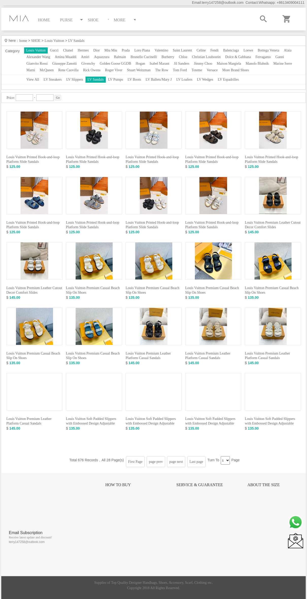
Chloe (183, 57)
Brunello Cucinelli (144, 57)
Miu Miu (110, 50)
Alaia (287, 50)
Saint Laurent (182, 50)
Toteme (197, 70)
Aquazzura (101, 57)
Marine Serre (282, 63)
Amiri (85, 57)
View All (32, 79)
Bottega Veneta (268, 50)
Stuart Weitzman (138, 70)
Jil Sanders (181, 63)
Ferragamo (263, 57)
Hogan (140, 63)
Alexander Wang (38, 57)
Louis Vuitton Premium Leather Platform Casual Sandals (148, 355)
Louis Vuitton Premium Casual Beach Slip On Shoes (93, 290)
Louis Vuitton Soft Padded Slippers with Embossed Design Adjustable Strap (91, 423)
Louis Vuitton (54, 41)
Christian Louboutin (206, 57)
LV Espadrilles (228, 79)
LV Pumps (115, 79)
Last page (196, 462)
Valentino (161, 50)
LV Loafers (184, 79)
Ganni (279, 57)
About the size (263, 485)
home (23, 41)
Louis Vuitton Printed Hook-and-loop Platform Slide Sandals (33, 159)
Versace (212, 70)
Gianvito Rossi (37, 63)
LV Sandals (76, 41)
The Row (161, 70)
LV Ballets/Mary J (159, 79)
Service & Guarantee (199, 485)
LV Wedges (205, 79)
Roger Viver (114, 70)
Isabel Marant (159, 63)
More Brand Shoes (235, 70)
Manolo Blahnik (257, 63)
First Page (135, 462)
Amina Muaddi (65, 57)
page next (176, 462)
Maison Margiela (229, 63)
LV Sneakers (53, 79)
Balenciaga (231, 50)
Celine (201, 50)
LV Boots (134, 79)
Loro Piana (142, 50)
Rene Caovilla (68, 70)
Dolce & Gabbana (238, 57)
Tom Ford (180, 70)
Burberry (167, 57)
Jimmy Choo (203, 63)
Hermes (83, 50)
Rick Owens (91, 70)
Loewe (248, 50)
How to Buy (118, 485)
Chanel (68, 50)
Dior (96, 50)
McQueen (47, 70)
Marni (30, 70)
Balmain (120, 57)
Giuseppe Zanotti (64, 63)
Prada (126, 50)
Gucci (54, 50)
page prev (156, 462)
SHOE (36, 41)
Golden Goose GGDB (115, 63)
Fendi (214, 50)
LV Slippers (74, 79)
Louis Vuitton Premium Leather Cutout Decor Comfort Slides (273, 225)
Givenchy (88, 63)
